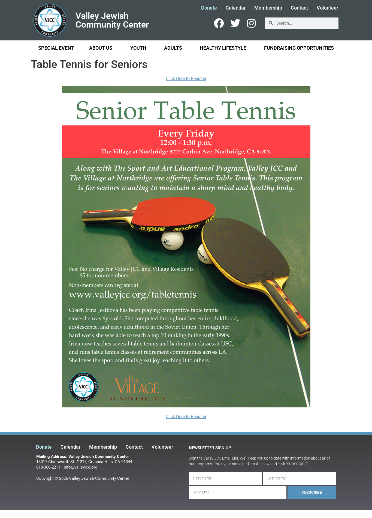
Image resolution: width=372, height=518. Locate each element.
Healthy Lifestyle (224, 48)
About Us (102, 48)
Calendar (236, 8)
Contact (299, 8)
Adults (174, 48)
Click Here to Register (186, 78)
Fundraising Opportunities (299, 48)
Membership (268, 8)
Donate (209, 8)
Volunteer (327, 8)
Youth (139, 48)
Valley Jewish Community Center (112, 20)
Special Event (56, 48)
